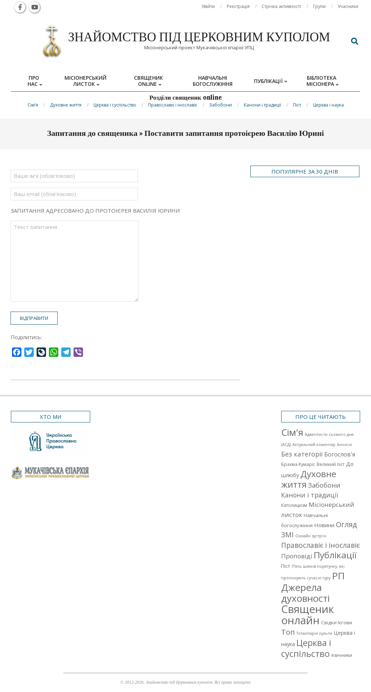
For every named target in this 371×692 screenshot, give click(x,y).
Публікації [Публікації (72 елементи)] (335, 555)
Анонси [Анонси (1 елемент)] (344, 444)
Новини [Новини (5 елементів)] (324, 525)
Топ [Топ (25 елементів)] (288, 632)
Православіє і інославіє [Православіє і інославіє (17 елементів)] (320, 545)
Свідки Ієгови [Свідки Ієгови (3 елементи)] (336, 622)
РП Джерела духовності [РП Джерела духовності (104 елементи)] (313, 587)
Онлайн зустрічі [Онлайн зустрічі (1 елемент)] (310, 535)
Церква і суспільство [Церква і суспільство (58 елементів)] (306, 648)
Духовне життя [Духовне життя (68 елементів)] (308, 479)
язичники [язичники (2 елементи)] (341, 655)
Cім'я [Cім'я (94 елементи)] (292, 432)
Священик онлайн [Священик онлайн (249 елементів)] (307, 615)
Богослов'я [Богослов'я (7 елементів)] (339, 454)
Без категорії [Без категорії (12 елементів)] (302, 454)
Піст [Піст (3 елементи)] (285, 566)
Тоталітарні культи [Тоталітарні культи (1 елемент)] (314, 633)
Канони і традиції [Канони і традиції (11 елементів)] (309, 495)
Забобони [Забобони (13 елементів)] (324, 485)
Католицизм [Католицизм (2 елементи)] (294, 505)
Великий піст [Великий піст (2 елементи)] (331, 464)
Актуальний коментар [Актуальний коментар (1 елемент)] (313, 444)
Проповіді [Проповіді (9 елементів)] (296, 556)
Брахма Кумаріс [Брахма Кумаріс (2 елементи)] (298, 464)
